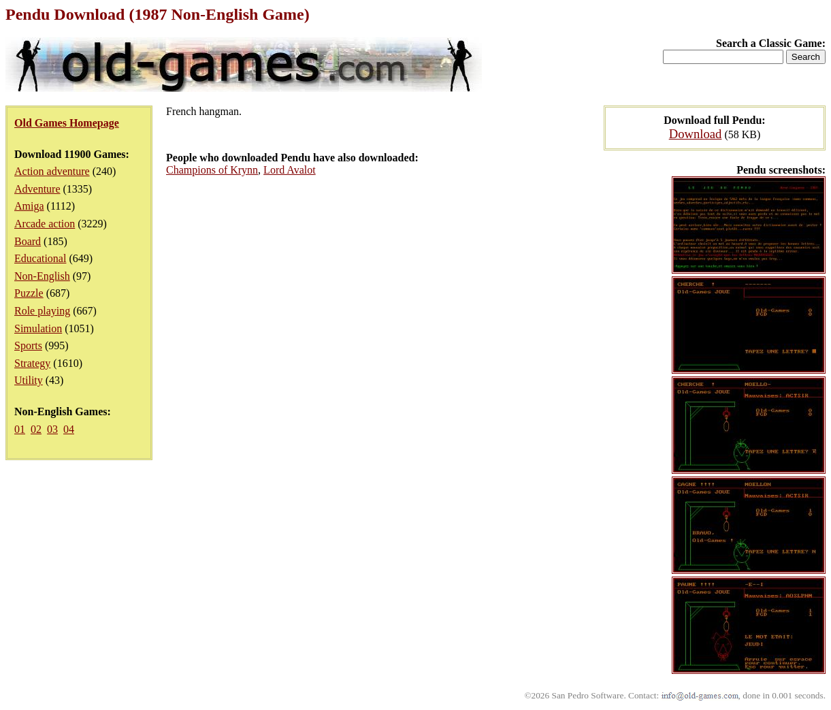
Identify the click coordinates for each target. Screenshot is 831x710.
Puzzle (29, 293)
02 (36, 429)
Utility (28, 380)
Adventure (37, 189)
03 (52, 429)
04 (68, 429)
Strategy (32, 363)
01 (19, 429)
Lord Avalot (289, 170)
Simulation (38, 328)
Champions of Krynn (212, 170)
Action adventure (52, 171)
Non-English (42, 276)
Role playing (42, 311)
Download (695, 134)
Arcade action (44, 223)
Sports (28, 345)
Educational (40, 258)
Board (27, 241)
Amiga (29, 206)
